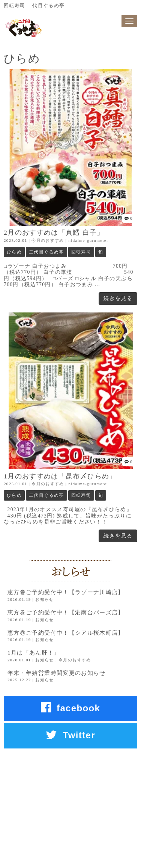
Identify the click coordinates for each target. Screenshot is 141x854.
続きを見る (118, 298)
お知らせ (44, 599)
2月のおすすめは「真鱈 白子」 (54, 232)
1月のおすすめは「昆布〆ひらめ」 (60, 476)
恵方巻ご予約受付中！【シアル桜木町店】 (66, 633)
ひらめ (14, 252)
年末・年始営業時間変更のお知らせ (57, 673)
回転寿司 (81, 252)
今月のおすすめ (48, 240)
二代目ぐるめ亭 (46, 252)
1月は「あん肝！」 (34, 653)
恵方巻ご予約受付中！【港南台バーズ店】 (66, 613)
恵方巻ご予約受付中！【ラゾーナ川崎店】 (66, 592)
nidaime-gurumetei (88, 240)
